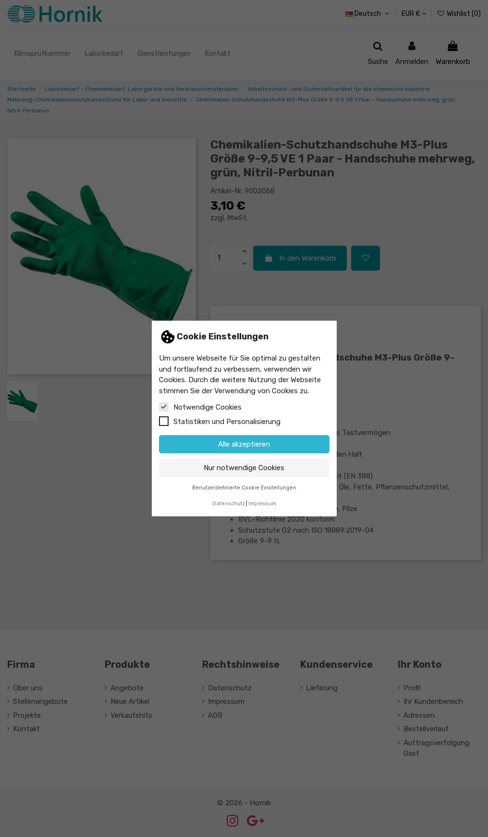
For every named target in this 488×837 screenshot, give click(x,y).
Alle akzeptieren (244, 444)
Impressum (262, 503)
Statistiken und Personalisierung (220, 421)
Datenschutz (228, 503)
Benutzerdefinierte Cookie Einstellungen (244, 488)
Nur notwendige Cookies (244, 467)
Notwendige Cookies (200, 407)
